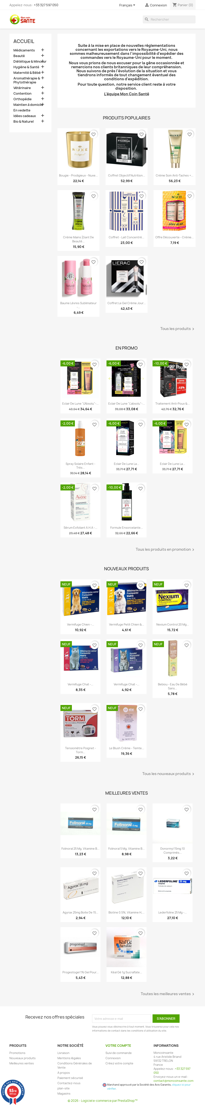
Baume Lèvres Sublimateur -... (78, 305)
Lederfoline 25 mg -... (172, 912)
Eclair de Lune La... (126, 464)
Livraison (63, 1053)
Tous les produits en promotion (166, 549)
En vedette (21, 110)
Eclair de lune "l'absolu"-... (126, 403)
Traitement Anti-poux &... (172, 403)
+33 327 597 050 (46, 5)
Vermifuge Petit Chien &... (126, 624)
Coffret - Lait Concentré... (126, 237)
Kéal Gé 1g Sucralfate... (126, 972)
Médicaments (24, 50)
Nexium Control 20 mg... (172, 624)
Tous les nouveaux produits (169, 774)
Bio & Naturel (23, 121)
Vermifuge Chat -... (80, 684)
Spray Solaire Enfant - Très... (80, 466)
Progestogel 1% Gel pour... (80, 972)
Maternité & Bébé (27, 73)
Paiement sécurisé (70, 1078)
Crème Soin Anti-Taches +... (174, 175)
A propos (63, 1073)
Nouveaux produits (22, 1058)
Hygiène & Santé (26, 67)
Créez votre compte (119, 1063)
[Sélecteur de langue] (128, 5)
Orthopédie (22, 99)
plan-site (63, 1088)
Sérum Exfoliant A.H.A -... (80, 527)
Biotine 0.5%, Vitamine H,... (127, 912)
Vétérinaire (22, 88)
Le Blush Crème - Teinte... (126, 748)
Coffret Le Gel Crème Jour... (127, 303)
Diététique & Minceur (29, 61)
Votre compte (118, 1045)
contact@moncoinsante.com (173, 1081)
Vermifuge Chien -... (80, 624)
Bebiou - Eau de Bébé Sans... (172, 686)
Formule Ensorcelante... (126, 527)
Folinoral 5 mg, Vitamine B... (126, 848)
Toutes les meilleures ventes (168, 994)
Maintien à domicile (28, 105)
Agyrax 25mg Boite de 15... (80, 912)
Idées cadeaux (24, 116)
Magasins (63, 1093)
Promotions (17, 1053)
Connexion (113, 1058)
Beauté (19, 56)
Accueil (23, 41)
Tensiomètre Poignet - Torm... (80, 750)
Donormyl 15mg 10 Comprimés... (172, 850)
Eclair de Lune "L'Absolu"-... (80, 403)
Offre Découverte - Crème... (174, 237)
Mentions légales (69, 1058)
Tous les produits (178, 329)
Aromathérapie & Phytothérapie (26, 80)
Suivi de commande (119, 1053)
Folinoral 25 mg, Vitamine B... (80, 848)
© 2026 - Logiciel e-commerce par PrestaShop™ (103, 1101)
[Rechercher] (169, 19)
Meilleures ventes (21, 1063)
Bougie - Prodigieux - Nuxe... (78, 175)
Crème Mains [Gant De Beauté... (78, 239)
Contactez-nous (68, 1083)
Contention (22, 93)
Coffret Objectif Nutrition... (126, 175)
